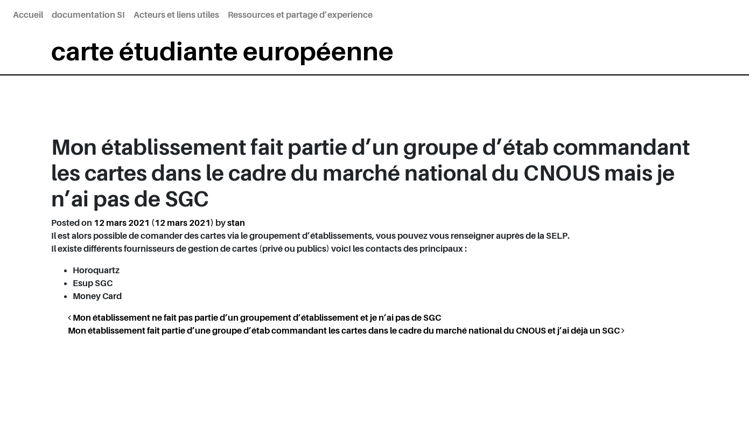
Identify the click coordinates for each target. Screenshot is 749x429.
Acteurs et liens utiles (176, 15)
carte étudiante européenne (222, 52)
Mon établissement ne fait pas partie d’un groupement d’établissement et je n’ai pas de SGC (254, 318)
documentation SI (88, 15)
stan (236, 223)
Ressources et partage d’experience (300, 15)
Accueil (28, 15)
